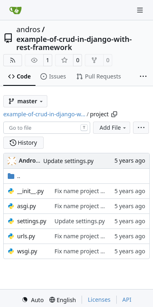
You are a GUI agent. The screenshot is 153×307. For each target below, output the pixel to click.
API (126, 299)
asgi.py (26, 206)
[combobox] (46, 128)
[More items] (143, 77)
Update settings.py (68, 161)
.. (14, 176)
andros (28, 29)
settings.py (32, 221)
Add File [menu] (113, 127)
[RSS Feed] (12, 60)
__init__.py (30, 191)
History (23, 142)
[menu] (141, 128)
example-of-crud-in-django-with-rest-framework (74, 43)
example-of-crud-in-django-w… (44, 114)
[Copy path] (114, 114)
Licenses (99, 299)
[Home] (15, 10)
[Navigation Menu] (141, 10)
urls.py (26, 236)
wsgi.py (27, 251)
